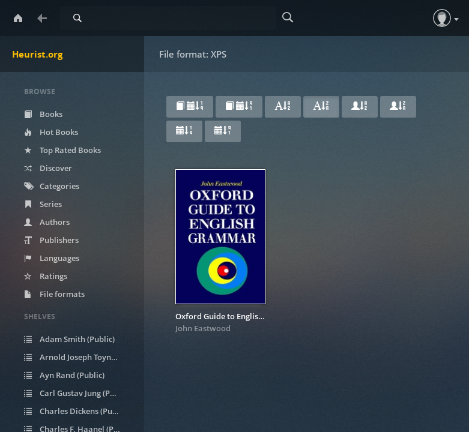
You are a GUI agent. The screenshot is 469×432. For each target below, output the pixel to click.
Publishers (51, 240)
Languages (51, 258)
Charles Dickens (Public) (76, 411)
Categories (51, 186)
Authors (47, 222)
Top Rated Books (62, 150)
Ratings (45, 276)
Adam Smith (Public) (69, 339)
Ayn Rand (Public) (64, 375)
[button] (442, 18)
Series (43, 204)
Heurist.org (37, 54)
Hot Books (51, 132)
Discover (48, 168)
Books (43, 114)
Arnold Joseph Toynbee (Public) (79, 357)
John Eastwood (203, 328)
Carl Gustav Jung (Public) (77, 393)
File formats (54, 294)
